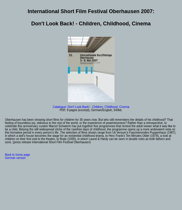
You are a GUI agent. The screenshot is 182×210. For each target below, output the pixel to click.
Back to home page (17, 154)
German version (15, 158)
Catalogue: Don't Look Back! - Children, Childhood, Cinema (91, 106)
